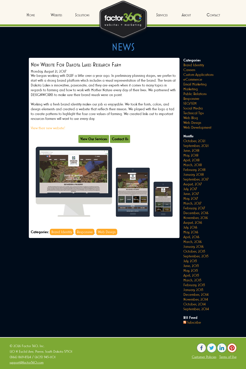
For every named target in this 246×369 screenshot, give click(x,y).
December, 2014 (196, 294)
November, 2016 (195, 217)
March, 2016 (192, 241)
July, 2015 (190, 261)
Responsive (85, 232)
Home (31, 14)
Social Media (193, 108)
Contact (213, 14)
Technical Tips (193, 113)
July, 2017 (190, 189)
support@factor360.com (27, 362)
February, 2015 (194, 285)
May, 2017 (190, 198)
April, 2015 (191, 275)
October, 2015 (194, 251)
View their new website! (48, 128)
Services (162, 14)
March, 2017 (192, 203)
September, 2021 (196, 145)
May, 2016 (190, 232)
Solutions (82, 14)
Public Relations (195, 93)
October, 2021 (194, 140)
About (186, 14)
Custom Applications (198, 74)
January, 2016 (193, 246)
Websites (56, 14)
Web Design (107, 232)
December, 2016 (196, 213)
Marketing (190, 89)
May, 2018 (190, 155)
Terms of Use (228, 357)
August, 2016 (192, 222)
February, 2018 (194, 169)
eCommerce (192, 79)
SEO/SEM (190, 103)
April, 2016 (191, 237)
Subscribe (194, 322)
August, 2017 (192, 184)
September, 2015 (196, 256)
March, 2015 (192, 280)
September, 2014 (196, 309)
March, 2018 (192, 165)
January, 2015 (193, 289)
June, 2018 (191, 150)
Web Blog (190, 117)
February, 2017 (194, 208)
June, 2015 (191, 265)
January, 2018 (193, 174)
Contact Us (120, 139)
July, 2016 (190, 227)
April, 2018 (191, 160)
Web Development (197, 127)
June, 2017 (191, 193)
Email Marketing (195, 84)
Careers (189, 69)
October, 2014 (194, 304)
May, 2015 (190, 270)
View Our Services (93, 139)
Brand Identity (61, 232)
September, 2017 (196, 179)
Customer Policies (204, 357)
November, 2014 (195, 299)
